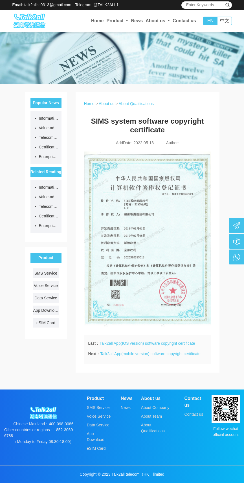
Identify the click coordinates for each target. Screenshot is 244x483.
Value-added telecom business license (49, 128)
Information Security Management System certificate (49, 118)
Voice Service (46, 285)
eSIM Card (45, 322)
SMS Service (45, 273)
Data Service (45, 298)
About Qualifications (136, 103)
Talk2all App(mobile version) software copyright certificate (150, 353)
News (137, 20)
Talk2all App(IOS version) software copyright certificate (147, 343)
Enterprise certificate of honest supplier (49, 156)
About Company (155, 407)
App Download (46, 310)
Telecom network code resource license (49, 137)
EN (210, 20)
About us (106, 103)
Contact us (184, 20)
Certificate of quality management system (49, 147)
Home (97, 20)
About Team (151, 416)
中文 (224, 20)
